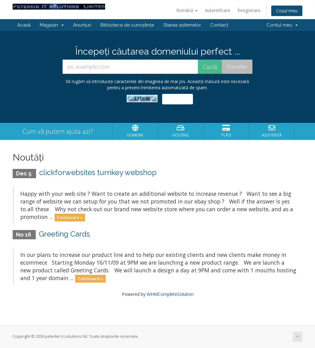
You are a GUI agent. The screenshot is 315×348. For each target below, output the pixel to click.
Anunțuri (82, 25)
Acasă (24, 25)
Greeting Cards (64, 233)
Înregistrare (249, 10)
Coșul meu (286, 11)
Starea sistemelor (182, 25)
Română (187, 10)
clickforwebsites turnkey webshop (98, 172)
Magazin (52, 25)
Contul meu (282, 25)
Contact (219, 25)
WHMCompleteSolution (170, 294)
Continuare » (70, 217)
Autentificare (217, 10)
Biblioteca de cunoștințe (127, 25)
